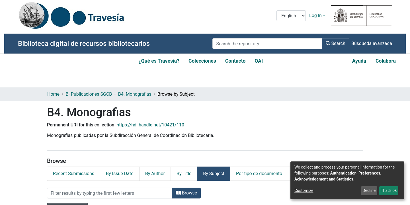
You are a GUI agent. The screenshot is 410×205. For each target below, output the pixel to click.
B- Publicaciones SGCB (88, 94)
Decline (369, 190)
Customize (303, 190)
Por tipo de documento (259, 173)
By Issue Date (120, 173)
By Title (184, 173)
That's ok (389, 190)
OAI (259, 61)
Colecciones (202, 61)
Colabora (386, 61)
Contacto (235, 61)
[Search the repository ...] (267, 43)
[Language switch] (291, 15)
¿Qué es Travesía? (159, 61)
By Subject (213, 173)
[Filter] (109, 193)
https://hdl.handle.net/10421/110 (150, 125)
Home (53, 94)
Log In (315, 15)
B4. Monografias (134, 94)
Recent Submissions (73, 173)
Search (335, 43)
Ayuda (359, 61)
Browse (186, 193)
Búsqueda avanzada (371, 43)
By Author (155, 173)
